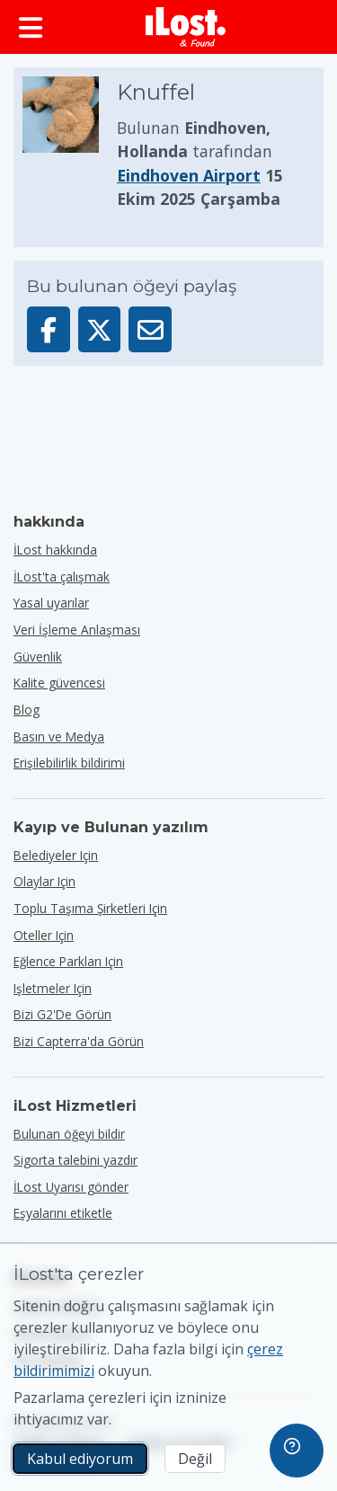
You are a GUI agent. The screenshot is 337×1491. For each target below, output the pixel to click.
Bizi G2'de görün (62, 1014)
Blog (26, 709)
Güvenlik (37, 656)
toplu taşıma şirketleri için (90, 908)
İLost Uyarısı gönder (71, 1186)
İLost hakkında (55, 549)
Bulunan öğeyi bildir (69, 1133)
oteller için (43, 935)
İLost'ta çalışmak (61, 576)
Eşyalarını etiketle (62, 1212)
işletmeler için (52, 988)
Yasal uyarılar (51, 602)
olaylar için (44, 881)
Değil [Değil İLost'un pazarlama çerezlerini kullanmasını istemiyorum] (195, 1459)
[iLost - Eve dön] (186, 27)
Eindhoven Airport (189, 175)
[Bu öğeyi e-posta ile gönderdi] (150, 329)
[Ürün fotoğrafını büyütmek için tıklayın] (69, 143)
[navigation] (297, 1451)
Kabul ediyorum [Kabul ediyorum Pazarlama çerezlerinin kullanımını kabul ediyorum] (80, 1459)
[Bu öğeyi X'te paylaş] (99, 329)
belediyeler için (55, 855)
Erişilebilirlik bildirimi (69, 762)
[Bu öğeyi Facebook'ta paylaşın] (48, 329)
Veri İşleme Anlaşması (76, 629)
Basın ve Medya (58, 736)
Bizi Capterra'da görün (78, 1041)
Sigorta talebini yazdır (75, 1159)
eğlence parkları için (68, 961)
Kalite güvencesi (59, 682)
